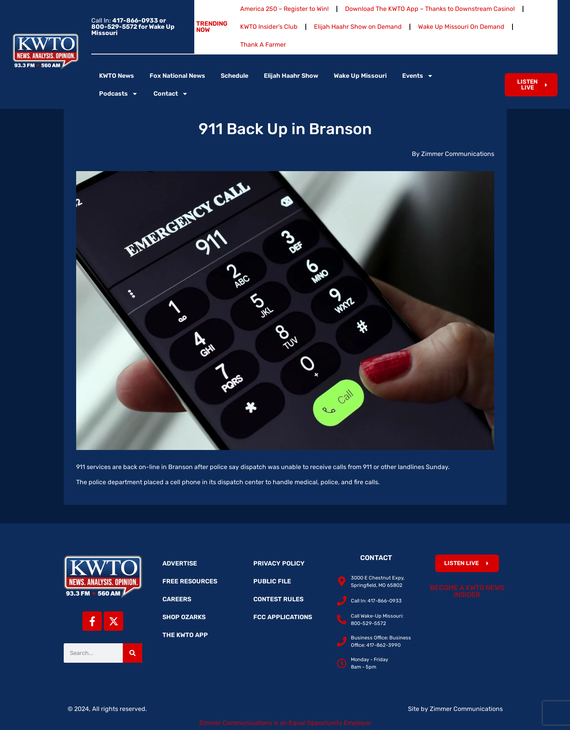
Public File (272, 581)
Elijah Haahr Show (291, 75)
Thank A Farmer (263, 44)
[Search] (132, 653)
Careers (176, 599)
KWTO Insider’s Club (269, 26)
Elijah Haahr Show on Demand (358, 26)
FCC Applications (282, 617)
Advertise (179, 563)
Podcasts (118, 94)
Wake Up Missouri (360, 75)
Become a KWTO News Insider (467, 591)
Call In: (132, 27)
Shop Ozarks (184, 617)
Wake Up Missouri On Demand (461, 26)
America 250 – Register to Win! (284, 8)
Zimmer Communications (466, 708)
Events (417, 76)
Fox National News (177, 75)
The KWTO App (185, 635)
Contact (170, 94)
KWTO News (116, 75)
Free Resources (189, 581)
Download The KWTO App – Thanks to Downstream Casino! (430, 8)
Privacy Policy (279, 563)
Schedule (234, 75)
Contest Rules (278, 599)
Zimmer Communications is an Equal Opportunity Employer (285, 722)
